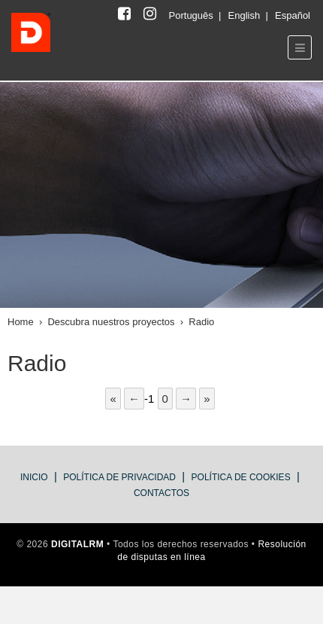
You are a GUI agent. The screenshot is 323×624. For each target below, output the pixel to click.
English (245, 15)
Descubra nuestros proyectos (110, 321)
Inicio (34, 477)
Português (192, 15)
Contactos (161, 493)
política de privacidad (119, 477)
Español (292, 15)
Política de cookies (241, 477)
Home (21, 321)
